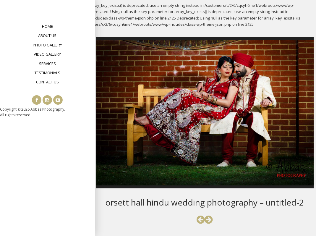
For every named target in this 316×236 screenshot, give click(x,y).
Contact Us (47, 82)
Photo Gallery (47, 45)
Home (47, 26)
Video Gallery (47, 54)
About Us (47, 35)
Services (47, 63)
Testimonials (47, 72)
